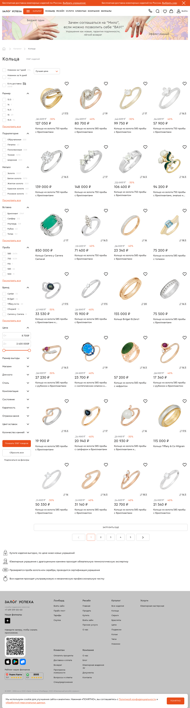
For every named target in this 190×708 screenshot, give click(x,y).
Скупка (57, 620)
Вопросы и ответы (63, 677)
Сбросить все (17, 453)
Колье (114, 634)
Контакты (87, 677)
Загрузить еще (111, 527)
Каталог (37, 11)
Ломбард (50, 11)
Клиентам (80, 11)
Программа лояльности (59, 671)
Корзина (171, 11)
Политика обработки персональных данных (23, 703)
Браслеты (116, 620)
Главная (4, 48)
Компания (93, 11)
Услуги (70, 11)
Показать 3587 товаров (16, 443)
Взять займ (59, 606)
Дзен (7, 620)
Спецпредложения (63, 682)
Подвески (116, 630)
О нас (85, 630)
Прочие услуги (90, 625)
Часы (114, 639)
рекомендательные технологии (61, 696)
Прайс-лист (59, 611)
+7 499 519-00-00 (13, 610)
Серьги (115, 615)
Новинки (115, 644)
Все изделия (117, 606)
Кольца (115, 611)
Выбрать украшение (74, 3)
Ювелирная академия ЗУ (93, 666)
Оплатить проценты (63, 656)
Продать (87, 611)
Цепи (114, 625)
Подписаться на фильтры (16, 460)
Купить (86, 615)
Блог (85, 660)
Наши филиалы (13, 615)
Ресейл (60, 11)
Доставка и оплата (63, 660)
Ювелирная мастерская (152, 606)
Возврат (58, 665)
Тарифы (57, 615)
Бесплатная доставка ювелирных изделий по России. (32, 3)
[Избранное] (67, 83)
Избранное (165, 11)
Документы (88, 673)
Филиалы (106, 11)
